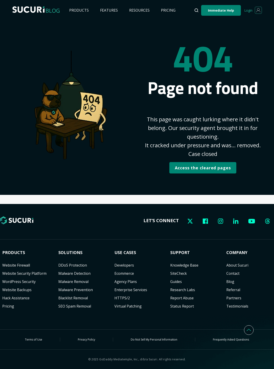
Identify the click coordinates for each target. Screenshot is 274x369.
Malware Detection (74, 273)
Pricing (168, 10)
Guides (176, 281)
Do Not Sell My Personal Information (154, 339)
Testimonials (237, 306)
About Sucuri (237, 265)
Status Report (182, 306)
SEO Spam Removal (74, 306)
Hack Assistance (16, 297)
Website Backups (17, 289)
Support (180, 252)
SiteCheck (178, 273)
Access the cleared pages (203, 168)
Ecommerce (124, 273)
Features (109, 10)
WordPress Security (19, 281)
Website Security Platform (24, 273)
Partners (233, 297)
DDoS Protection (72, 265)
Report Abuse (182, 297)
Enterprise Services (130, 289)
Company (236, 252)
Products (79, 10)
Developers (124, 265)
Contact (232, 273)
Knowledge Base (184, 265)
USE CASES (125, 252)
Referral (233, 289)
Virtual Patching (128, 306)
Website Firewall (16, 265)
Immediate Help (221, 10)
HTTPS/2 (122, 297)
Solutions (70, 252)
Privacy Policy (86, 339)
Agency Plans (125, 281)
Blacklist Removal (73, 297)
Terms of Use (33, 339)
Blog (230, 281)
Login (248, 10)
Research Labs (182, 289)
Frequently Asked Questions (231, 339)
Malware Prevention (75, 289)
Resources (139, 10)
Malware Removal (73, 281)
